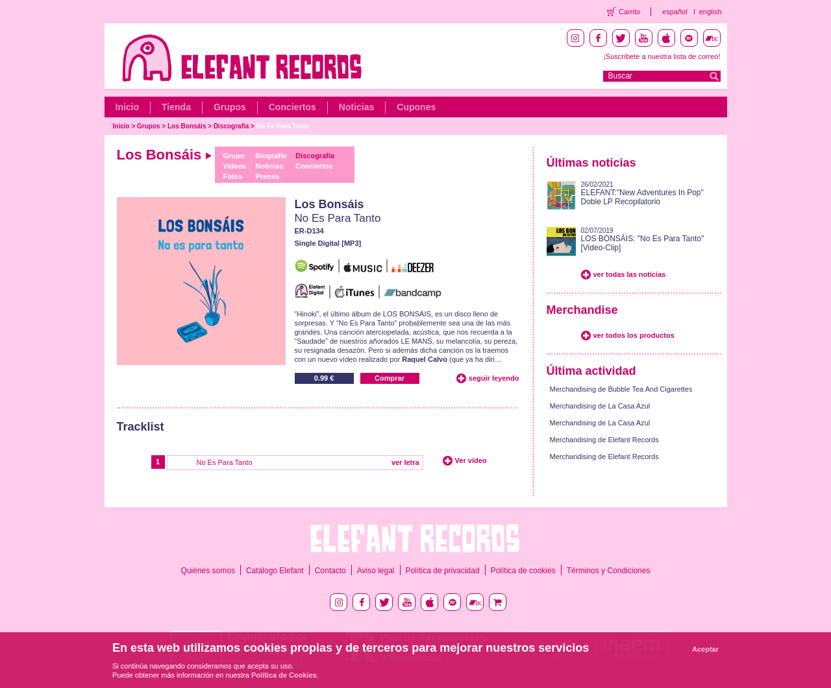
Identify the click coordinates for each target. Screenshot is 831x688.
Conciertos (292, 107)
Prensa (268, 176)
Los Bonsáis (186, 126)
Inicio (128, 107)
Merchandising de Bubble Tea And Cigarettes (621, 389)
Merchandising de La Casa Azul (600, 406)
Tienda (176, 107)
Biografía (271, 156)
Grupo (233, 156)
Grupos (230, 107)
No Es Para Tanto (283, 126)
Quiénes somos (208, 570)
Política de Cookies (284, 675)
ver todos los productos (634, 335)
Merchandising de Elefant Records (604, 440)
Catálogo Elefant (275, 570)
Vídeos (234, 166)
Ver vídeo (471, 460)
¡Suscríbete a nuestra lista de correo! (661, 56)
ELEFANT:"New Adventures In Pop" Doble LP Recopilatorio (642, 197)
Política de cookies (523, 570)
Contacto (330, 570)
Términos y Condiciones (609, 570)
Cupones (416, 107)
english (710, 12)
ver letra (405, 462)
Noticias (356, 107)
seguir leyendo (494, 378)
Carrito (629, 12)
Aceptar (705, 649)
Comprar (389, 378)
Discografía (231, 126)
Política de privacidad (443, 570)
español (675, 12)
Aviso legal (376, 570)
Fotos (232, 176)
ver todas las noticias (629, 274)
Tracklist (140, 426)
